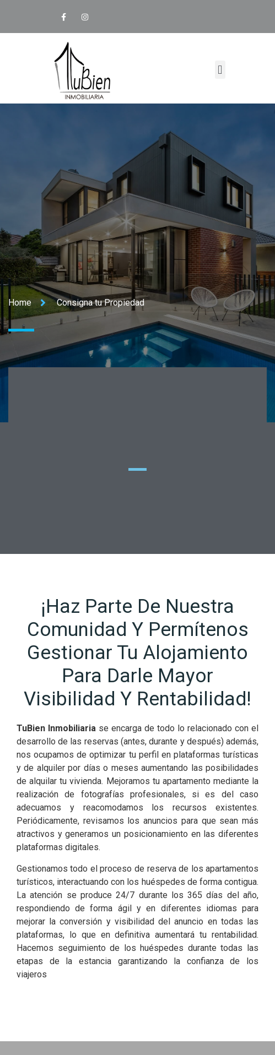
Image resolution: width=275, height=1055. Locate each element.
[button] (220, 70)
